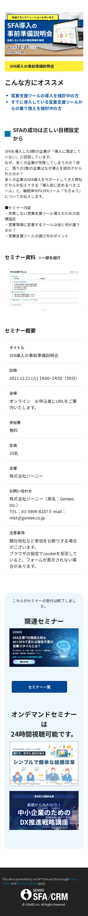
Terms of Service (26, 883)
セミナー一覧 (39, 687)
